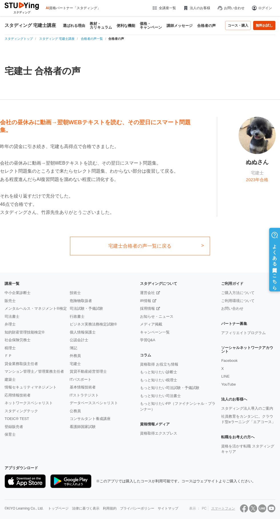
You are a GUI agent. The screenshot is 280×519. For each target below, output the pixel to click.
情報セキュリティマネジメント (31, 387)
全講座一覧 (164, 8)
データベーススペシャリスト (94, 403)
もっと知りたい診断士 (158, 372)
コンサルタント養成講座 (90, 419)
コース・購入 (238, 25)
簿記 (73, 348)
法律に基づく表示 (85, 508)
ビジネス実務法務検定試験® (93, 324)
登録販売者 (14, 427)
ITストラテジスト (84, 395)
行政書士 (77, 316)
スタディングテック (21, 411)
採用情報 (147, 308)
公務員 (75, 411)
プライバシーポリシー (137, 508)
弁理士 (10, 324)
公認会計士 (79, 340)
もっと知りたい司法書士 (160, 396)
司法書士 (12, 316)
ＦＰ (8, 356)
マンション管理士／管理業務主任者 (34, 371)
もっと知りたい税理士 (158, 380)
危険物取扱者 (81, 301)
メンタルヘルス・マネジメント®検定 (36, 308)
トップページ (58, 508)
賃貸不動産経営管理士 (88, 371)
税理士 (10, 348)
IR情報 (145, 301)
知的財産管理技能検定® (25, 332)
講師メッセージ (180, 25)
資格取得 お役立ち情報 (159, 364)
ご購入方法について (238, 293)
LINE (225, 376)
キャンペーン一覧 (155, 332)
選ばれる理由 (74, 25)
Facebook (229, 360)
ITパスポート (81, 379)
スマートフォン (223, 508)
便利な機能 (126, 25)
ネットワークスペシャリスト (29, 403)
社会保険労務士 (18, 340)
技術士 (75, 293)
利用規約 (110, 508)
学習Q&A (147, 340)
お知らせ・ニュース (156, 316)
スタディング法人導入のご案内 (247, 408)
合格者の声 (206, 25)
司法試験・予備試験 (86, 308)
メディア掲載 (151, 324)
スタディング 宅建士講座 (30, 25)
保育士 (10, 434)
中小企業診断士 (18, 293)
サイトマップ (168, 508)
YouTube (228, 384)
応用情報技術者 (18, 395)
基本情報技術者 (83, 387)
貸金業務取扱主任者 (21, 364)
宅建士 (75, 364)
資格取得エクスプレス (158, 433)
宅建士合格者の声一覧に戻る (139, 246)
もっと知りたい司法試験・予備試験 (169, 388)
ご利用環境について (238, 301)
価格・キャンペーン (151, 25)
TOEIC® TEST (17, 419)
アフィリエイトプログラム (243, 333)
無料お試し (264, 25)
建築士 (10, 379)
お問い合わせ (231, 8)
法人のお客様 (196, 8)
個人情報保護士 (83, 332)
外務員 (75, 356)
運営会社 (147, 293)
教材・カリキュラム (101, 25)
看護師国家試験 (83, 427)
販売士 (10, 301)
